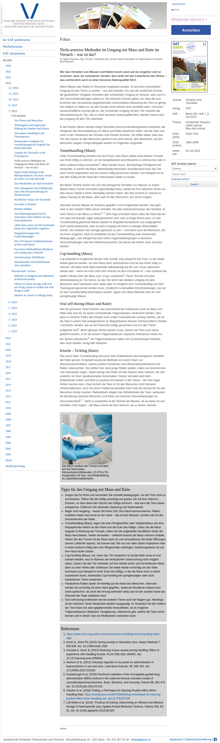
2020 (8, 349)
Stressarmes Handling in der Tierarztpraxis (29, 135)
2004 (8, 442)
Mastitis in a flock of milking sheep (33, 295)
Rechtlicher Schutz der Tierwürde (32, 199)
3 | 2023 (12, 319)
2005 (8, 437)
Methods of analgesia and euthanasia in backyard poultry (34, 277)
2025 (8, 71)
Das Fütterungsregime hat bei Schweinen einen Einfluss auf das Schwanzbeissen (32, 217)
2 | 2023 (12, 325)
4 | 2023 (12, 313)
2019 (8, 355)
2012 (8, 396)
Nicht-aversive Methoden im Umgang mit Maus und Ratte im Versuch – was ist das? (31, 164)
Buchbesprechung (15, 466)
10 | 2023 (13, 99)
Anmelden (191, 30)
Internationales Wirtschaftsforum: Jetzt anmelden (32, 263)
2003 (8, 448)
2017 (8, 367)
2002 (8, 454)
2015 (8, 378)
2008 (8, 419)
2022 (8, 338)
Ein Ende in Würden (25, 204)
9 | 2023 (12, 105)
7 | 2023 (12, 111)
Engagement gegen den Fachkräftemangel (26, 235)
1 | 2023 (12, 331)
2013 (8, 390)
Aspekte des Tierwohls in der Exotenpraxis (30, 154)
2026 (8, 65)
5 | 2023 (12, 308)
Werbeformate (13, 46)
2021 (8, 344)
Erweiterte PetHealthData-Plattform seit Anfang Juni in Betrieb (33, 251)
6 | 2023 (12, 302)
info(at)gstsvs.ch (141, 739)
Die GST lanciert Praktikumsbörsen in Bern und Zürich (33, 243)
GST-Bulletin (18, 115)
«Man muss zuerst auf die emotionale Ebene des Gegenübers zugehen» (34, 227)
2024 (8, 77)
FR (177, 9)
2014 (8, 384)
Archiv (7, 60)
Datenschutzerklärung (198, 739)
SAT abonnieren (14, 53)
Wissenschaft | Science (23, 271)
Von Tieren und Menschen (28, 120)
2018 (8, 361)
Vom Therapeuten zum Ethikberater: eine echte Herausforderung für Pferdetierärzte (33, 191)
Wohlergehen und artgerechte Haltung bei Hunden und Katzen (31, 127)
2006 (8, 431)
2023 (8, 83)
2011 (8, 402)
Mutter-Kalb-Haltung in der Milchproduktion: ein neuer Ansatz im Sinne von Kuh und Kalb (33, 175)
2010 (8, 407)
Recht (9, 460)
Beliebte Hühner (23, 209)
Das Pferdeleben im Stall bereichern (33, 183)
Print (182, 4)
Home (175, 4)
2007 (8, 425)
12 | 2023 (13, 87)
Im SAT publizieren (16, 40)
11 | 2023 (13, 93)
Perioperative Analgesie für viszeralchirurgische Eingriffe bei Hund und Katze (32, 145)
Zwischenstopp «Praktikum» (29, 257)
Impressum (176, 739)
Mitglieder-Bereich (187, 19)
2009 (8, 413)
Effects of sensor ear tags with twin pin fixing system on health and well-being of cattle (34, 287)
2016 (8, 373)
